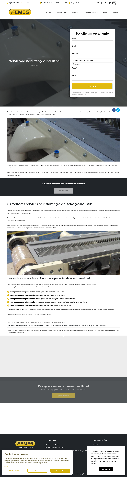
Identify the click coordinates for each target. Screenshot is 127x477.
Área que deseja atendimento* (82, 60)
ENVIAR (92, 86)
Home (48, 12)
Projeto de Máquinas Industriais (16, 322)
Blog (105, 12)
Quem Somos (61, 12)
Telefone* (75, 53)
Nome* (74, 39)
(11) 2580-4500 (14, 3)
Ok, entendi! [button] (106, 469)
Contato (115, 12)
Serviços (75, 12)
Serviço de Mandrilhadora (58, 322)
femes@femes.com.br (30, 3)
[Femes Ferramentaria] (25, 449)
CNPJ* (74, 75)
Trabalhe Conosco (91, 12)
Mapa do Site (74, 3)
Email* (74, 46)
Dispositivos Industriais (45, 322)
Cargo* (74, 68)
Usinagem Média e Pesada (32, 322)
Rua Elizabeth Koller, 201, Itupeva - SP (54, 3)
